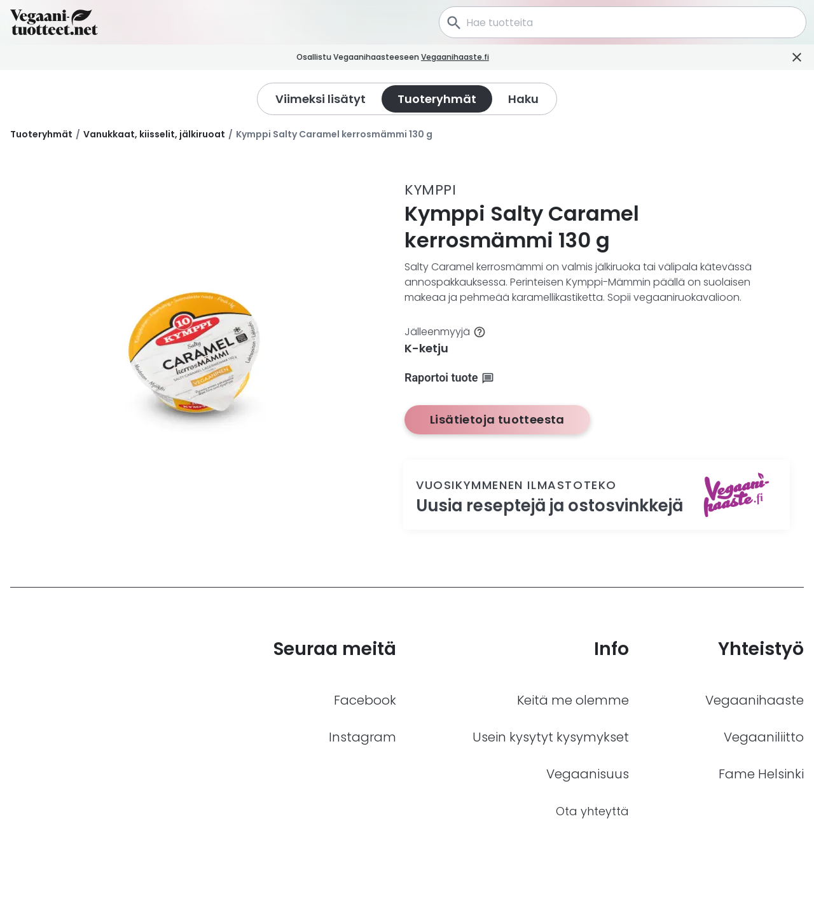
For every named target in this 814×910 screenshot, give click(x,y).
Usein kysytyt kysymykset (551, 737)
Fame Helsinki (761, 774)
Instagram (362, 737)
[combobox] (622, 22)
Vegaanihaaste (754, 700)
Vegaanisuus (587, 774)
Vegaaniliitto (764, 737)
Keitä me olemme (573, 700)
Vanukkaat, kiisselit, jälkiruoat (154, 134)
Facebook (365, 700)
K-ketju (426, 348)
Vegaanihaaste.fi (473, 57)
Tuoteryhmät (41, 134)
